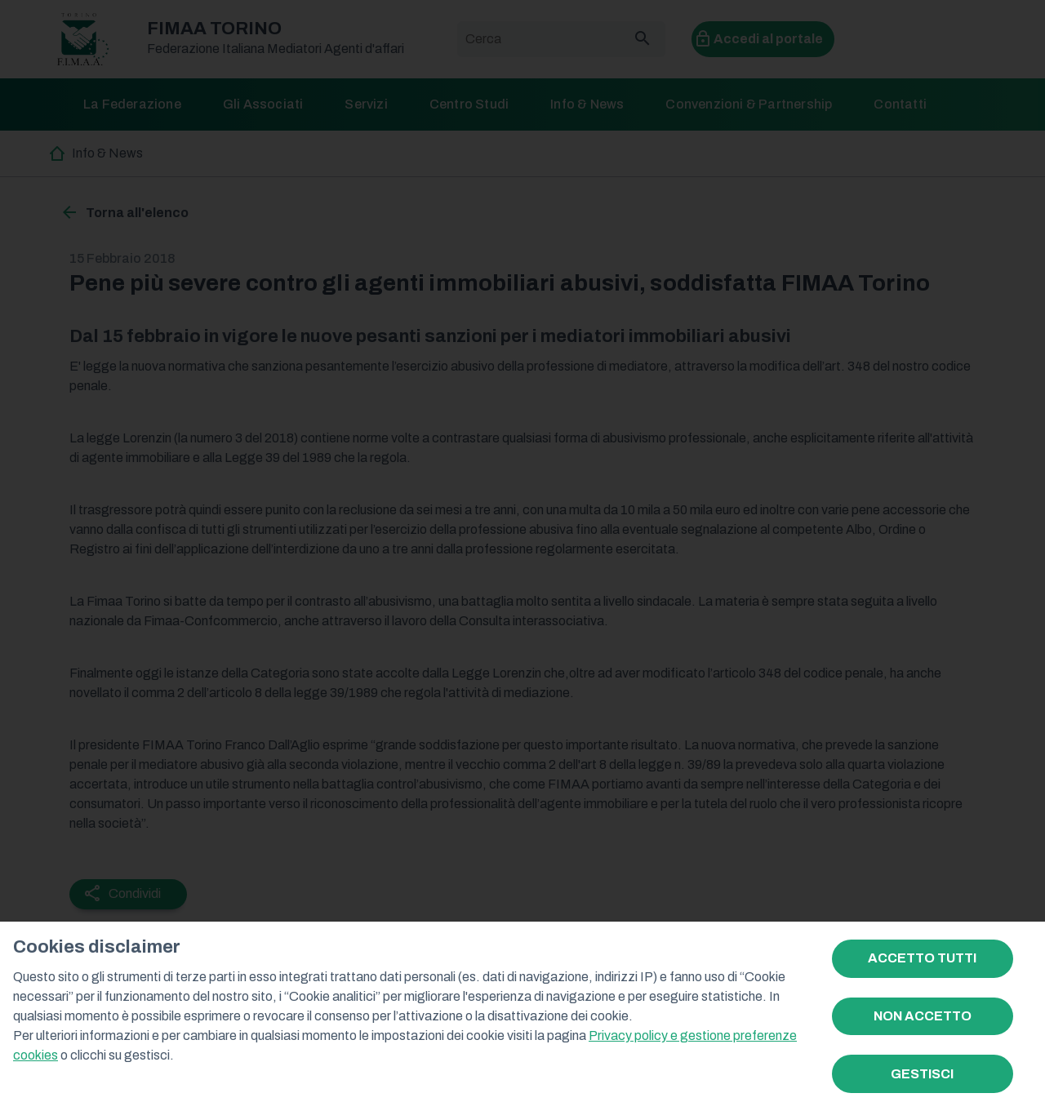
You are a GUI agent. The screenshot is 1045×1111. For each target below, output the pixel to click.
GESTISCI (922, 1074)
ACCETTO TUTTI (922, 958)
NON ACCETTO (922, 1016)
